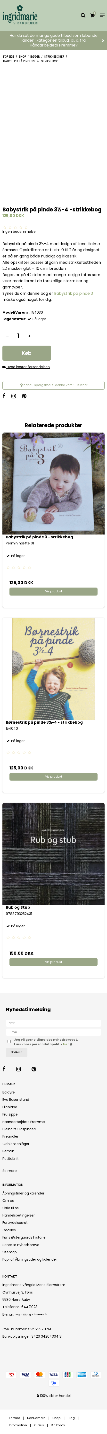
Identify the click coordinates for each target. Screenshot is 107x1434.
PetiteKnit (10, 1158)
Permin (8, 1151)
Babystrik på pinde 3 (73, 293)
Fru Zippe (10, 1114)
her (66, 1044)
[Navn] (53, 1023)
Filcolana (9, 1107)
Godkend (16, 1052)
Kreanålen (10, 1136)
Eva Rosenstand (15, 1099)
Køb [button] (27, 353)
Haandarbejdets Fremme (23, 1121)
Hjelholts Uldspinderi (19, 1129)
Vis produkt (53, 591)
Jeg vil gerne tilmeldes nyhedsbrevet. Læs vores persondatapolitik (48, 1042)
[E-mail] (53, 1032)
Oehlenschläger (15, 1143)
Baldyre (8, 1092)
